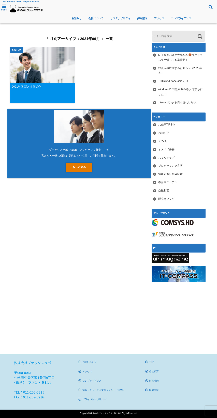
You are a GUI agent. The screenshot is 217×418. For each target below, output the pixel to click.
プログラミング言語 (170, 165)
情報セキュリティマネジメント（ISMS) (103, 390)
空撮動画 (163, 190)
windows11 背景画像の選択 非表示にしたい (180, 92)
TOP (151, 362)
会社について (96, 18)
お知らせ (76, 18)
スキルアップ (166, 157)
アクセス (159, 18)
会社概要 (154, 371)
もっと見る (79, 167)
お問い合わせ (89, 362)
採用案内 (142, 18)
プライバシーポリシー (94, 399)
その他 (162, 141)
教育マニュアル (167, 182)
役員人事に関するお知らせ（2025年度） (180, 70)
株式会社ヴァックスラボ (101, 413)
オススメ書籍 (166, 149)
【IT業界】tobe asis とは (173, 81)
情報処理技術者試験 (170, 174)
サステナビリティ (120, 18)
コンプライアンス (181, 18)
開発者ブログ (166, 198)
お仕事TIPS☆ (166, 124)
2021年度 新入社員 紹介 (26, 86)
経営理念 (154, 380)
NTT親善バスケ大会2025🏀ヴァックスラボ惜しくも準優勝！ (180, 57)
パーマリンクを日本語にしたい (177, 102)
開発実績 (154, 390)
